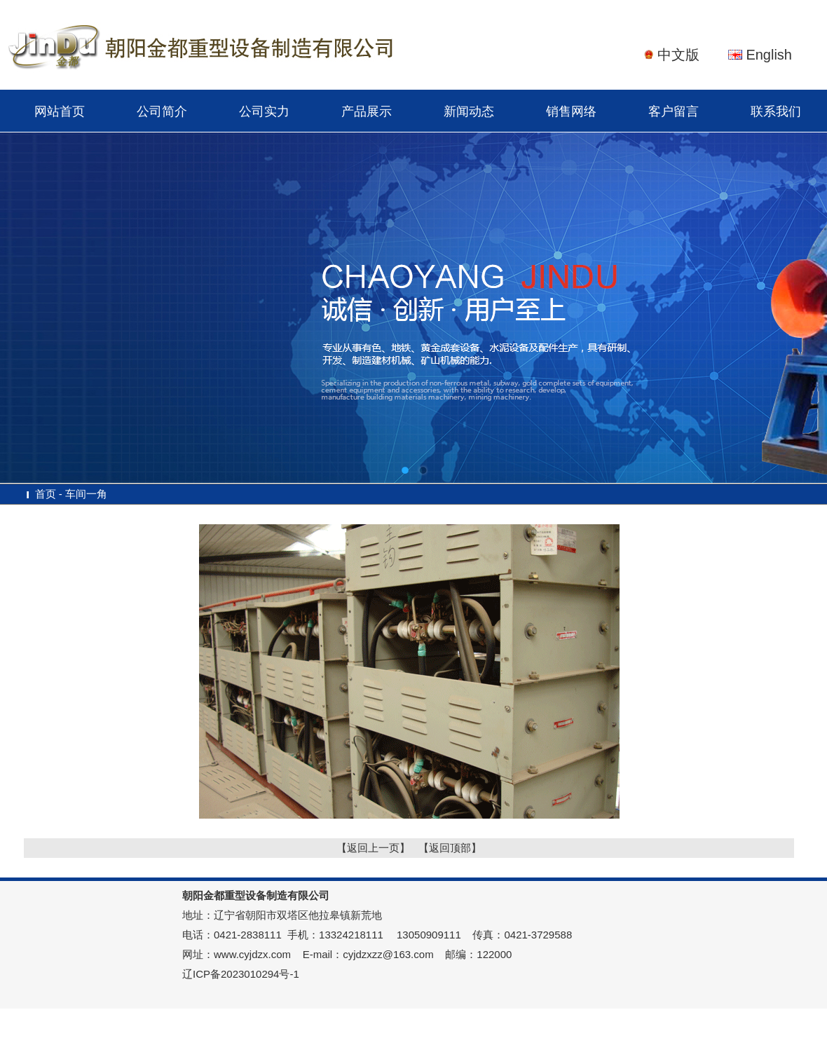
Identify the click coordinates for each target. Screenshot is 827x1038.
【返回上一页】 (373, 848)
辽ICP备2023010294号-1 (240, 974)
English (769, 54)
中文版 (678, 54)
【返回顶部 (444, 848)
